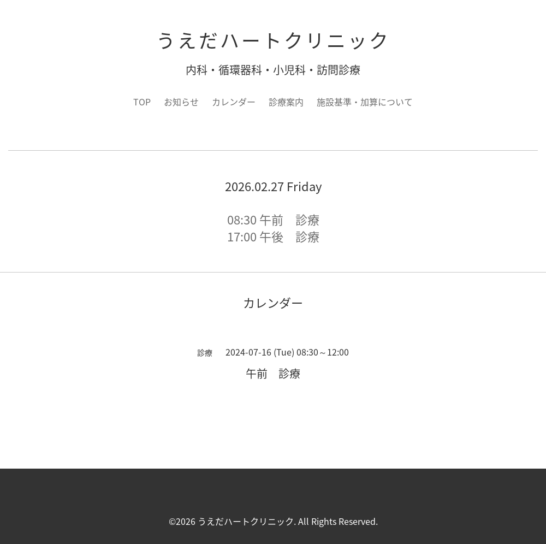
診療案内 (286, 101)
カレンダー (234, 101)
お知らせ (181, 101)
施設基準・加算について (365, 101)
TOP (142, 101)
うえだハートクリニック (273, 40)
